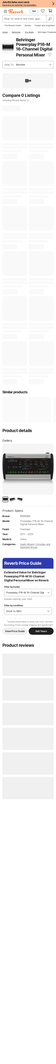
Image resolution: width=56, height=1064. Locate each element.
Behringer (25, 515)
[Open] (49, 593)
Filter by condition (13, 605)
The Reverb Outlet (12, 25)
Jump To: (9, 64)
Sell (34, 11)
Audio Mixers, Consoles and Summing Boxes (35, 546)
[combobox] (25, 592)
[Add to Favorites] (50, 54)
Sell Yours (41, 631)
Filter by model (12, 587)
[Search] (49, 18)
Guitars (27, 25)
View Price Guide (15, 631)
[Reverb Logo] (15, 11)
